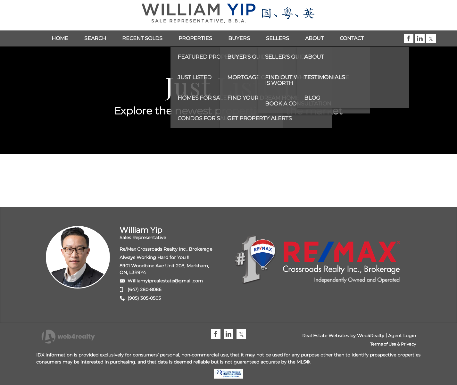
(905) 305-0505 (144, 298)
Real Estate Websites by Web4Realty (343, 336)
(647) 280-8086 (145, 289)
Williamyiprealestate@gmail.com (165, 281)
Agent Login (402, 336)
